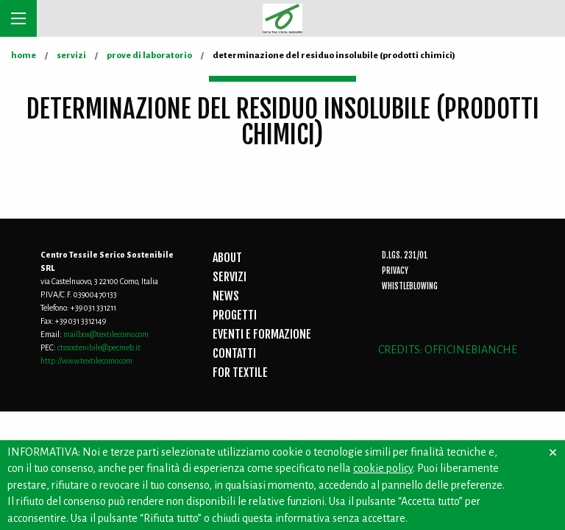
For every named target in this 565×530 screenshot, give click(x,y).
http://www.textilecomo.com (86, 360)
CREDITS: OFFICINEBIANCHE (447, 350)
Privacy (395, 271)
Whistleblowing (410, 286)
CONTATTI (234, 353)
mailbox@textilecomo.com (106, 334)
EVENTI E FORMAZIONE (262, 334)
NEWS (226, 296)
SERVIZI (229, 276)
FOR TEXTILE (240, 372)
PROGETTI (235, 315)
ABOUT (227, 257)
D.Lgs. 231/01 (405, 255)
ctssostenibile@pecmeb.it (99, 347)
